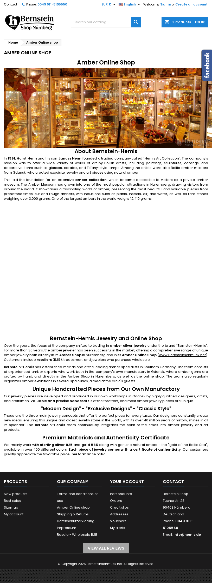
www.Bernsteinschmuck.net (182, 354)
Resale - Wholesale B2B (77, 534)
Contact (10, 4)
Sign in (165, 4)
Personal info (121, 493)
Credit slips (119, 507)
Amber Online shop (73, 507)
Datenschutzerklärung (75, 521)
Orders (116, 500)
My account (13, 514)
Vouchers (118, 521)
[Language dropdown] (130, 4)
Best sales (12, 500)
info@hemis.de (187, 534)
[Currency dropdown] (109, 4)
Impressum (66, 527)
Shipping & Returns (73, 514)
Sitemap (11, 507)
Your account (127, 482)
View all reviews (106, 548)
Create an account (191, 4)
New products (16, 493)
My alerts (117, 527)
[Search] (106, 22)
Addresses (119, 514)
